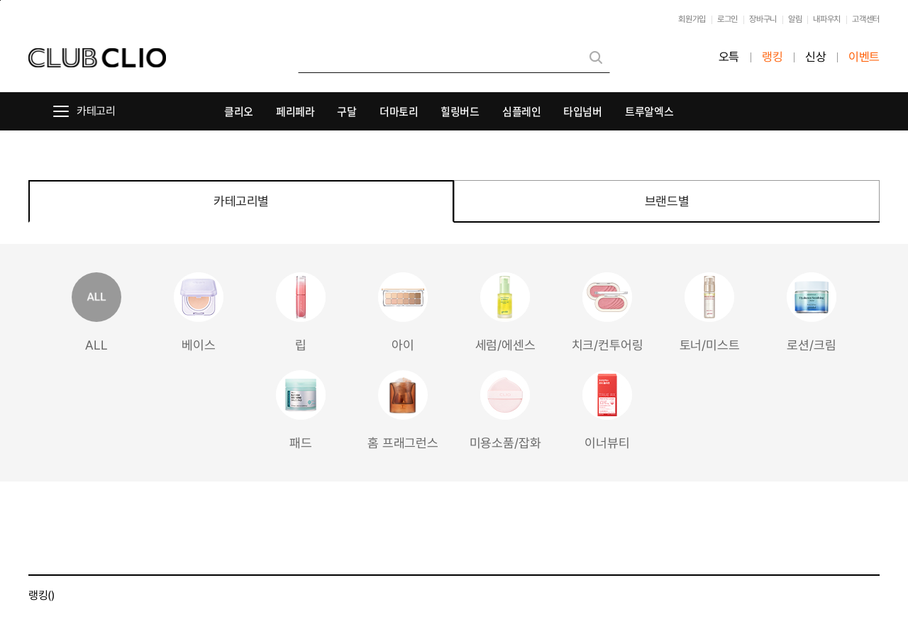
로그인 (727, 19)
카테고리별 (241, 201)
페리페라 (295, 111)
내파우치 (827, 19)
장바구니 (763, 19)
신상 (815, 57)
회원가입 (692, 19)
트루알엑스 (649, 111)
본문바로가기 (0, 0)
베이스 (198, 312)
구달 (346, 111)
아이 (403, 312)
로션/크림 (811, 312)
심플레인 (521, 111)
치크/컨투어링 (607, 312)
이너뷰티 (607, 410)
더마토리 (399, 111)
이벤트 (864, 57)
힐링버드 (460, 111)
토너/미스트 (710, 312)
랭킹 (772, 57)
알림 (795, 19)
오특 (729, 57)
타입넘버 (582, 111)
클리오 (238, 111)
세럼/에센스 (505, 312)
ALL (96, 312)
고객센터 (866, 19)
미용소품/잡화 (505, 410)
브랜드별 (667, 201)
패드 (301, 410)
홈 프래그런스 (402, 410)
